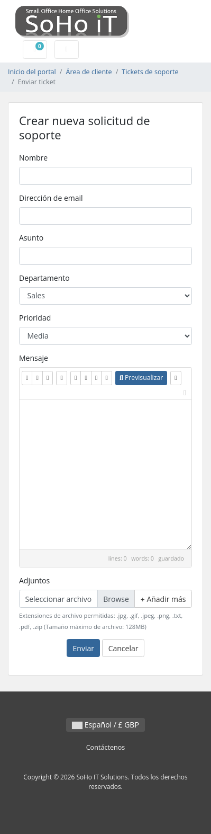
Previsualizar (141, 377)
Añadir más (163, 599)
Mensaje (33, 358)
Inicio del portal (32, 71)
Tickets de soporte (150, 71)
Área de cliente (89, 71)
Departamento (44, 278)
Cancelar (123, 648)
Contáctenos (105, 747)
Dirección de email (51, 198)
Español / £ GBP (105, 725)
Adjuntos (34, 580)
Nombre (33, 158)
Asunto (31, 238)
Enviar (83, 648)
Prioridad (35, 318)
